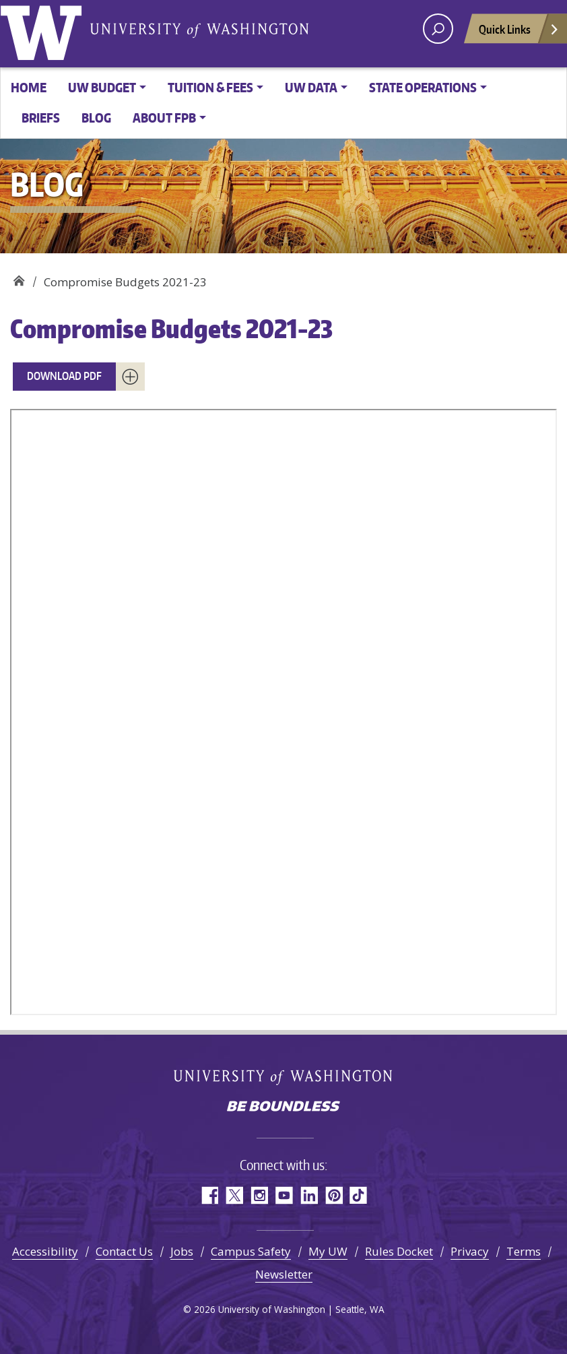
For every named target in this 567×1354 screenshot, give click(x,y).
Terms (523, 1251)
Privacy (470, 1251)
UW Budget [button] (102, 87)
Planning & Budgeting (18, 277)
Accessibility (45, 1251)
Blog (96, 117)
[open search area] (438, 28)
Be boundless (283, 1107)
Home (28, 87)
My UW (327, 1251)
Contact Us (124, 1251)
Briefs (41, 117)
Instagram (259, 1195)
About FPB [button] (164, 117)
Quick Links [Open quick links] (519, 33)
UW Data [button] (311, 87)
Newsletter (283, 1274)
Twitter (234, 1195)
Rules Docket (399, 1251)
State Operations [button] (423, 87)
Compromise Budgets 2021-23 (171, 328)
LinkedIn (309, 1195)
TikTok (358, 1195)
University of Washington (44, 30)
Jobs (181, 1251)
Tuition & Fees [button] (210, 87)
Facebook (209, 1195)
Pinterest (334, 1195)
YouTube (284, 1195)
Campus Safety (251, 1251)
